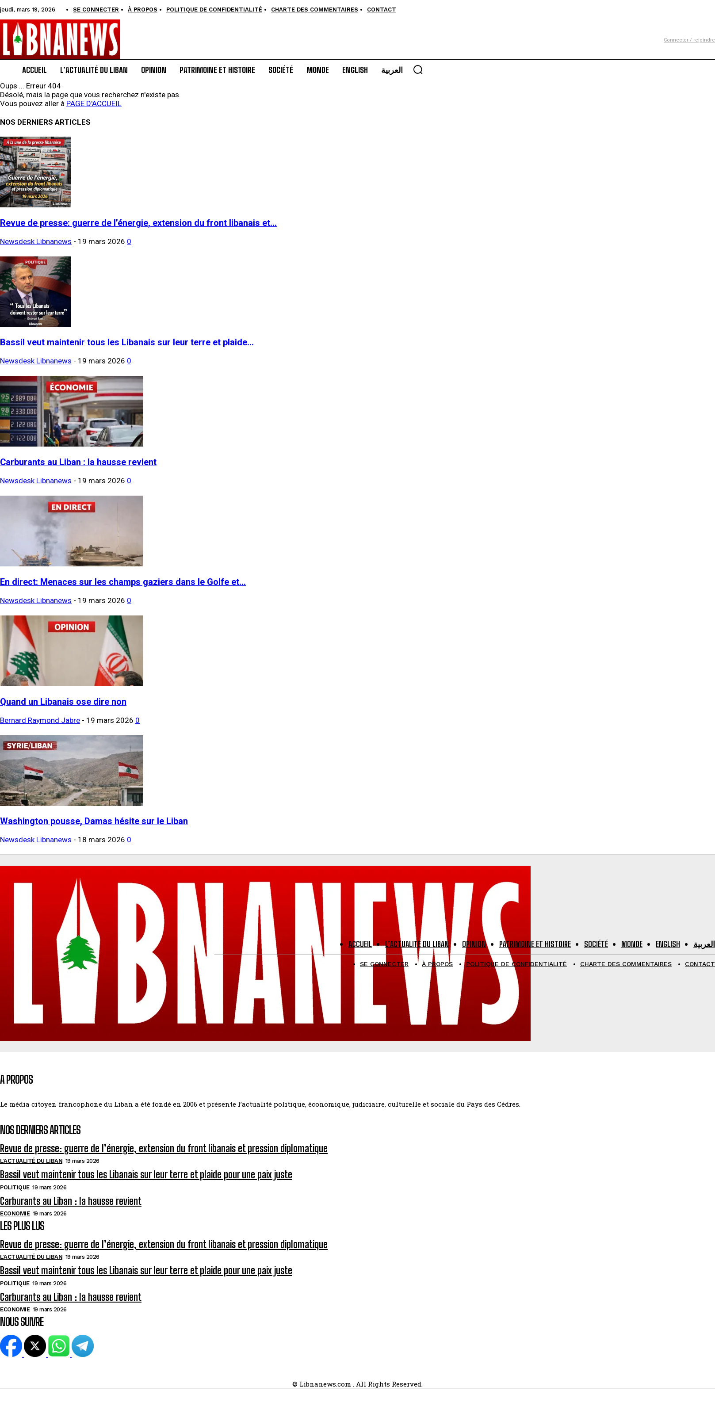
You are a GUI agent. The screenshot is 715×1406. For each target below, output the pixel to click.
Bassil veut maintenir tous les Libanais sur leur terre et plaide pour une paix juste (146, 1175)
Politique (15, 1187)
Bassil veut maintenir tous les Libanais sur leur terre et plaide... (127, 342)
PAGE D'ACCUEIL (94, 103)
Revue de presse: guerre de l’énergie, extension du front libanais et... (138, 223)
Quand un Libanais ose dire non (63, 702)
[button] (417, 69)
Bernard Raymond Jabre (40, 720)
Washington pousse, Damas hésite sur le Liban (94, 821)
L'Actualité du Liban (31, 1161)
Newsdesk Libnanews (36, 241)
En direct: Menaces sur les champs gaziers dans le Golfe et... (123, 582)
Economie (15, 1213)
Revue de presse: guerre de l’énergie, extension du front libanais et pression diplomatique (164, 1148)
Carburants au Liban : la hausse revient (78, 462)
